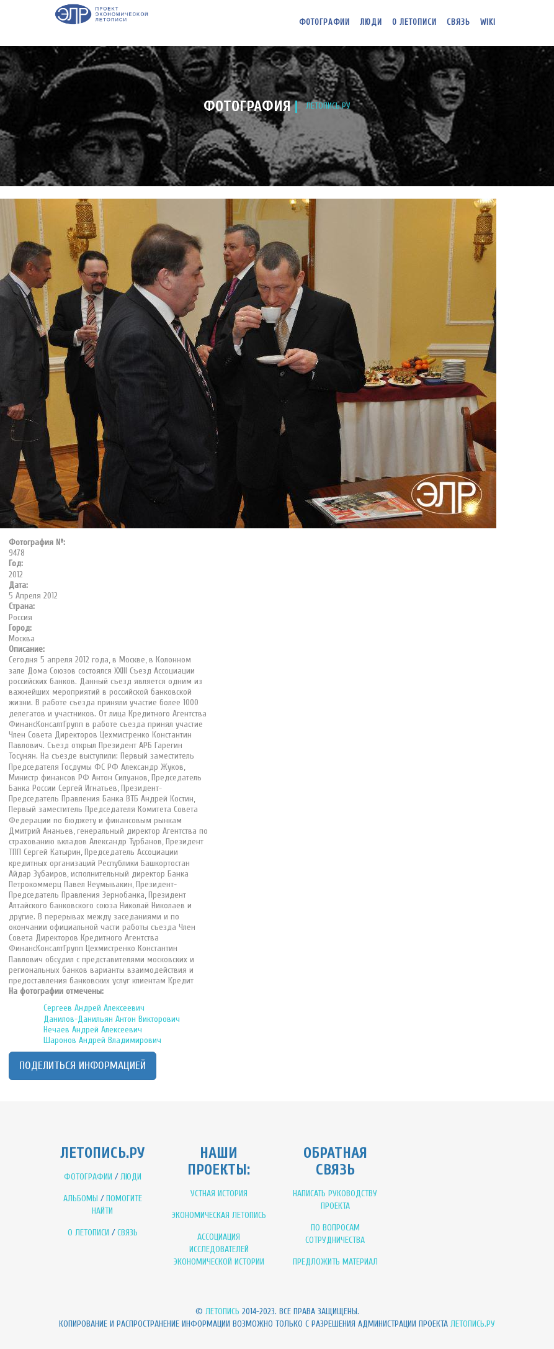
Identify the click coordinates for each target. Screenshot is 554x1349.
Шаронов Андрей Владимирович (102, 1040)
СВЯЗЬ (127, 1232)
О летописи (414, 22)
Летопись (222, 1311)
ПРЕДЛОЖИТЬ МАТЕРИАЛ (335, 1262)
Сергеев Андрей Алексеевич (94, 1008)
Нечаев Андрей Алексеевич (92, 1029)
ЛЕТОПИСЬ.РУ (328, 106)
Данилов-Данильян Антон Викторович (111, 1019)
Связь (458, 22)
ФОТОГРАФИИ (88, 1176)
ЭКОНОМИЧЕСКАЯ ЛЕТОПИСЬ (219, 1215)
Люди (371, 22)
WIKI (488, 22)
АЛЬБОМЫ (80, 1198)
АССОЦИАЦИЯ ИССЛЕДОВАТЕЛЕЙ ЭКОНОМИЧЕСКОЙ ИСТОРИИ (219, 1249)
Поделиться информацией (82, 1065)
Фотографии (324, 22)
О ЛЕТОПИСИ (88, 1232)
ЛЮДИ (130, 1176)
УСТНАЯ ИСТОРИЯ (219, 1193)
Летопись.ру (472, 1324)
